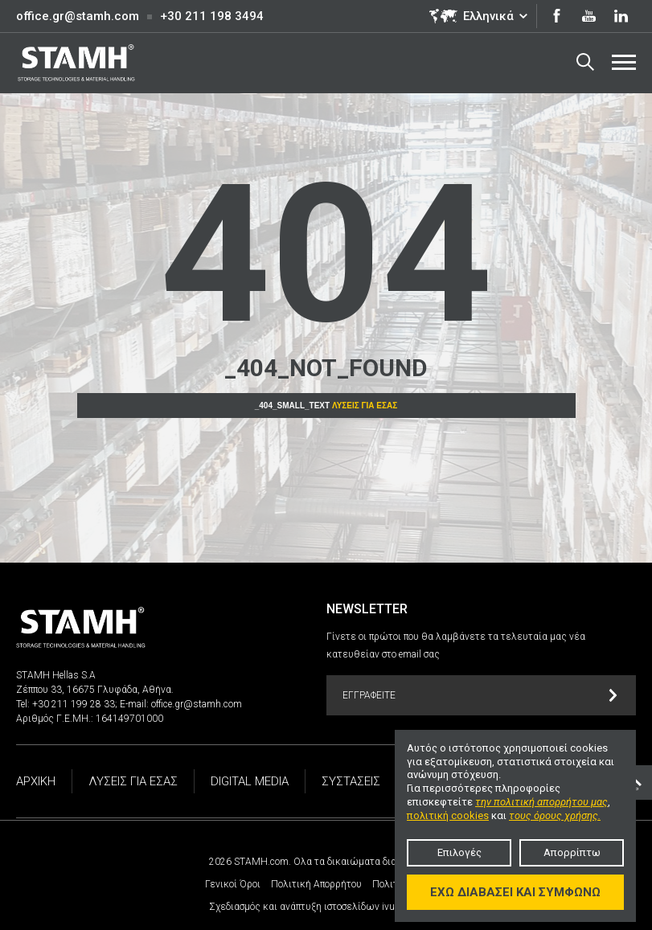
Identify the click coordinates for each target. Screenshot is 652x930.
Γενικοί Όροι (232, 884)
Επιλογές (459, 852)
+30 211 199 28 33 (73, 704)
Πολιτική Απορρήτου (316, 884)
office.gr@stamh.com (77, 16)
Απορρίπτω (572, 852)
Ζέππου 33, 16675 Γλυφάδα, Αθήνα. (95, 689)
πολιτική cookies (448, 815)
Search (585, 62)
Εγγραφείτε (479, 696)
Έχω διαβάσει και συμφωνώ (515, 892)
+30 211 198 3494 (212, 16)
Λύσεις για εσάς (364, 405)
